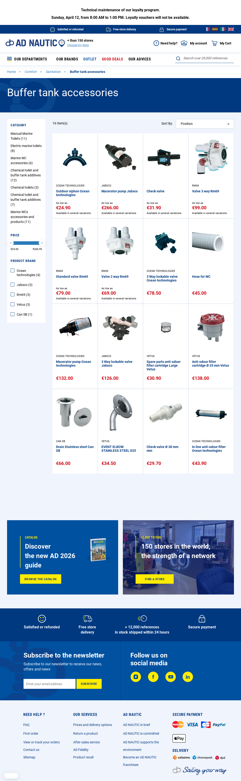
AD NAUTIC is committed (141, 733)
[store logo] (31, 43)
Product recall (83, 757)
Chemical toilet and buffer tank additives (26, 175)
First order (30, 733)
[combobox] (204, 58)
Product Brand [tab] (23, 261)
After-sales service (86, 742)
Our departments (27, 59)
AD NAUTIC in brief (136, 725)
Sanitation (54, 72)
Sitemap (29, 757)
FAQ (26, 725)
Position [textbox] (187, 124)
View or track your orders (41, 742)
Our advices (140, 59)
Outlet (89, 59)
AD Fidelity (80, 750)
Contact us (31, 750)
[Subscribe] (89, 684)
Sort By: (167, 123)
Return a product (85, 733)
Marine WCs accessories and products (22, 217)
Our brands (67, 59)
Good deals (112, 59)
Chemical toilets (25, 187)
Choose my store (78, 45)
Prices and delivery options (92, 725)
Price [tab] (15, 235)
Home (11, 72)
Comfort (31, 72)
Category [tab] (18, 125)
